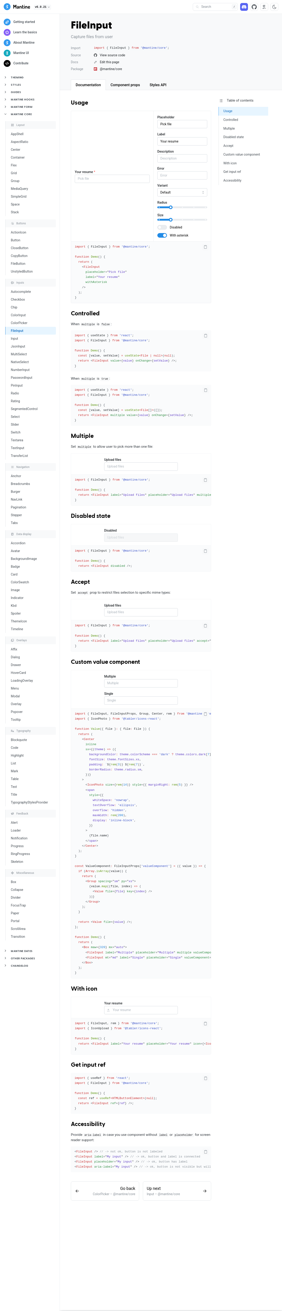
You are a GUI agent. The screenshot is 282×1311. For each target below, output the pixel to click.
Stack (15, 212)
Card (14, 574)
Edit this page (106, 62)
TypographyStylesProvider (29, 802)
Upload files (112, 460)
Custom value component (105, 662)
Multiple (82, 436)
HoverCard (18, 673)
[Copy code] (205, 247)
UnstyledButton (22, 271)
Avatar (15, 551)
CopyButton (19, 256)
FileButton (18, 263)
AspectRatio (19, 142)
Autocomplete (21, 292)
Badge (15, 566)
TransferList (19, 456)
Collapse (17, 890)
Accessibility (88, 1124)
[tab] (88, 85)
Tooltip (16, 719)
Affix (14, 649)
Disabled (176, 227)
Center (15, 149)
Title (14, 794)
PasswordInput (21, 377)
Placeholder (165, 117)
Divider (16, 897)
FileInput (17, 331)
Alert (14, 822)
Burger (15, 491)
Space (15, 204)
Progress (17, 846)
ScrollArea (18, 929)
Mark (14, 771)
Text (14, 787)
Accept (80, 582)
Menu (15, 688)
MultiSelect (19, 354)
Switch (15, 432)
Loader (16, 830)
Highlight (17, 755)
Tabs (14, 523)
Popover (17, 712)
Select (15, 417)
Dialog (15, 657)
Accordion (18, 543)
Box (13, 882)
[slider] (171, 207)
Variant (162, 185)
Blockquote (19, 740)
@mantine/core (108, 69)
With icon (84, 989)
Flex (14, 165)
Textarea (17, 440)
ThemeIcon (19, 621)
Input (14, 338)
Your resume (85, 172)
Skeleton (17, 862)
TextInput (17, 448)
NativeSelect (20, 362)
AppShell (17, 134)
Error (160, 168)
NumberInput (20, 370)
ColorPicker (19, 323)
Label (161, 134)
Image (15, 590)
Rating (15, 401)
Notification (19, 838)
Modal (15, 696)
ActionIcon (18, 232)
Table (15, 779)
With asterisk (179, 235)
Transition (18, 936)
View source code (109, 55)
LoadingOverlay (22, 680)
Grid (14, 173)
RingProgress (20, 854)
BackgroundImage (24, 559)
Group (15, 181)
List (13, 763)
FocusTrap (18, 905)
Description (165, 151)
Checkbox (18, 299)
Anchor (16, 476)
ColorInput (18, 315)
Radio (15, 393)
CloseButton (19, 248)
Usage (79, 103)
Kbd (14, 605)
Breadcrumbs (20, 484)
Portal (15, 921)
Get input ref (88, 1065)
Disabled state (90, 516)
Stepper (16, 515)
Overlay (16, 704)
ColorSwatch (20, 582)
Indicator (17, 598)
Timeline (17, 629)
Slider (15, 424)
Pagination (18, 507)
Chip (14, 307)
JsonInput (18, 346)
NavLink (16, 499)
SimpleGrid (18, 196)
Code (14, 748)
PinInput (17, 385)
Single (108, 693)
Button (15, 240)
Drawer (16, 665)
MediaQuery (19, 189)
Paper (15, 913)
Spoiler (16, 613)
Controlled (85, 314)
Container (18, 157)
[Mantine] (17, 7)
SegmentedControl (24, 409)
